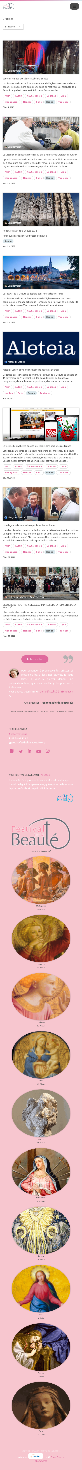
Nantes (27, 102)
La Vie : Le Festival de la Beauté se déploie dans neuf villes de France (37, 446)
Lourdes (51, 96)
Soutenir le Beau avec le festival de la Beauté (25, 78)
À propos (45, 775)
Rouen (49, 102)
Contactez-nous (18, 734)
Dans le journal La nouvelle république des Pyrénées (29, 525)
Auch (7, 96)
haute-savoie (34, 96)
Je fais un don (35, 659)
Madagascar (11, 102)
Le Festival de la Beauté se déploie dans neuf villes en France (33, 294)
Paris (39, 102)
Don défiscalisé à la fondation (56, 691)
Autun (18, 96)
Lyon (63, 96)
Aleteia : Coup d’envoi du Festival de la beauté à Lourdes (31, 370)
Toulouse (63, 102)
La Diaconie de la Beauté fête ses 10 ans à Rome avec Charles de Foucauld (40, 155)
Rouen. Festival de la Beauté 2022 (20, 231)
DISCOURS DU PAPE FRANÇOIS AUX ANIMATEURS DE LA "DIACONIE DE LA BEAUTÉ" (39, 606)
